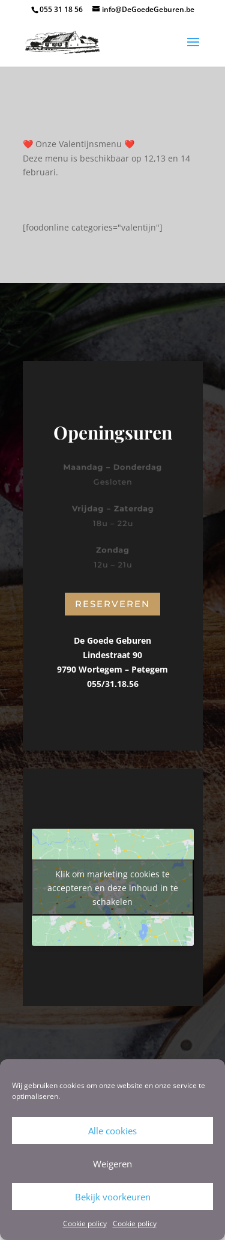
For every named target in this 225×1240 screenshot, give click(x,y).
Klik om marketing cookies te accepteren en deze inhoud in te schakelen (112, 887)
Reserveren (112, 603)
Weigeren (112, 1164)
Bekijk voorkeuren (113, 1197)
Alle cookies (112, 1131)
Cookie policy (85, 1223)
